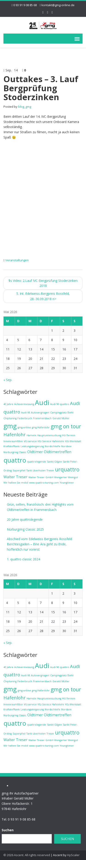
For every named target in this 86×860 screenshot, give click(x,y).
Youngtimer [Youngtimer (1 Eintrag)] (67, 482)
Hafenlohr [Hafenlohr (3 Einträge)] (14, 434)
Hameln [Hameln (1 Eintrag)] (31, 435)
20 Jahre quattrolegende (25, 519)
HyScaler (73, 855)
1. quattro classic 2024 (23, 559)
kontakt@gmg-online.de (58, 5)
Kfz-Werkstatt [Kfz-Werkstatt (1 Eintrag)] (73, 441)
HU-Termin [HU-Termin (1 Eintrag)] (68, 435)
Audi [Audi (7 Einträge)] (42, 402)
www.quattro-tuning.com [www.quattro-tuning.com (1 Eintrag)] (44, 482)
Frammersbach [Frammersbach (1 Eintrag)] (42, 418)
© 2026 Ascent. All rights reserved (26, 855)
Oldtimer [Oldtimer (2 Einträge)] (35, 451)
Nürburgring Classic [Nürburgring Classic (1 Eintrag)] (14, 452)
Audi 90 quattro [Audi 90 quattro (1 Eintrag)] (59, 404)
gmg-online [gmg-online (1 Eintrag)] (24, 427)
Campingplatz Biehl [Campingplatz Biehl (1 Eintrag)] (62, 412)
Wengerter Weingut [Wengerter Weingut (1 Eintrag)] (66, 477)
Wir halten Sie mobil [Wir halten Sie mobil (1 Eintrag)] (15, 482)
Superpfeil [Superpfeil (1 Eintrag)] (19, 470)
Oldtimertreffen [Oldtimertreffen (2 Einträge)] (57, 451)
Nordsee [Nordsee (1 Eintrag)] (66, 446)
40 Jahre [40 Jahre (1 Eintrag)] (8, 404)
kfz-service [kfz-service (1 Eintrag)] (30, 441)
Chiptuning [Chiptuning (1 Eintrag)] (10, 418)
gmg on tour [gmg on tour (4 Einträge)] (66, 426)
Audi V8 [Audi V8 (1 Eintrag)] (25, 412)
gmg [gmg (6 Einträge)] (10, 425)
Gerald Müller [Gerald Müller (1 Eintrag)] (61, 418)
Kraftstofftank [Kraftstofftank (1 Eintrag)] (11, 446)
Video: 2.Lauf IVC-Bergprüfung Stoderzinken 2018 (43, 283)
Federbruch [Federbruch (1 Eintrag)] (24, 418)
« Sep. (7, 380)
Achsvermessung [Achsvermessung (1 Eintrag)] (24, 404)
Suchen (65, 838)
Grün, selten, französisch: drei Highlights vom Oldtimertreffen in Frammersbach (40, 507)
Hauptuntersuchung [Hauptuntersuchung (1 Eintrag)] (49, 435)
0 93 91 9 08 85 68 (25, 5)
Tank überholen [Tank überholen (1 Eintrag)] (36, 470)
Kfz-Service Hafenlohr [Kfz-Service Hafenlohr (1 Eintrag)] (51, 441)
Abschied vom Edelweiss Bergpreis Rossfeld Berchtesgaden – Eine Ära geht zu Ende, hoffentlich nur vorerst (39, 544)
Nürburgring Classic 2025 (25, 529)
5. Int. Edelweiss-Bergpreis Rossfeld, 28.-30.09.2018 (43, 296)
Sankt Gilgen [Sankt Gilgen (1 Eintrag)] (54, 461)
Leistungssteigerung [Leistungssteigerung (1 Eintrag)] (32, 446)
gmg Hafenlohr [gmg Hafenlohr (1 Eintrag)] (41, 427)
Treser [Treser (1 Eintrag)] (50, 470)
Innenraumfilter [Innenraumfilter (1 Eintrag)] (13, 441)
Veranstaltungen (17, 260)
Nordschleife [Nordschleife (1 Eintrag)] (52, 446)
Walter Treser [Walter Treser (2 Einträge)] (15, 476)
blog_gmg (24, 107)
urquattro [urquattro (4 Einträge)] (67, 469)
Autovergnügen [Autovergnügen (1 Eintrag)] (40, 412)
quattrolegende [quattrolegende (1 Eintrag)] (36, 461)
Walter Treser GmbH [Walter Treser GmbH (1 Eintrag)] (40, 477)
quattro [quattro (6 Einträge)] (14, 460)
